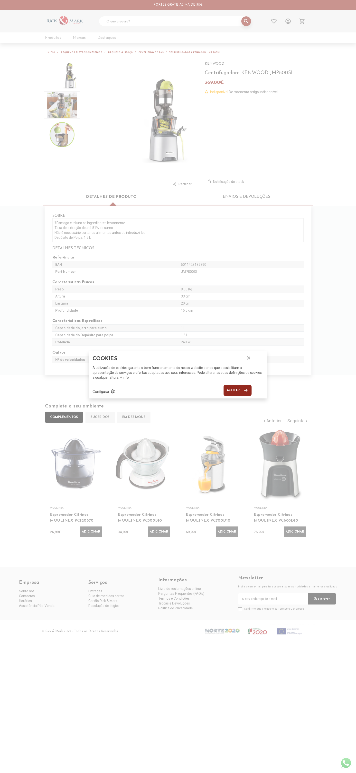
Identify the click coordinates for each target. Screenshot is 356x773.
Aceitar (237, 390)
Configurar (104, 391)
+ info (124, 377)
